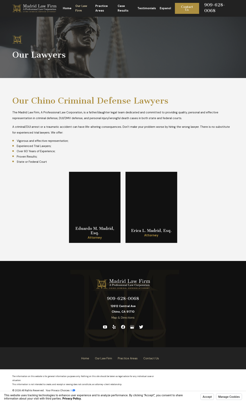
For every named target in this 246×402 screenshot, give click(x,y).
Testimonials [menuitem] (146, 8)
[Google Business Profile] (132, 327)
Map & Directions (123, 318)
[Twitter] (141, 327)
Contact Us (187, 8)
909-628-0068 (123, 298)
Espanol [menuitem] (165, 8)
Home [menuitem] (67, 8)
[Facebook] (123, 327)
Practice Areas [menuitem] (101, 8)
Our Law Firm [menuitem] (81, 8)
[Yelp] (114, 327)
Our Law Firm (103, 358)
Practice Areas (128, 358)
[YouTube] (105, 327)
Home (85, 358)
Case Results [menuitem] (123, 8)
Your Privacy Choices (60, 390)
